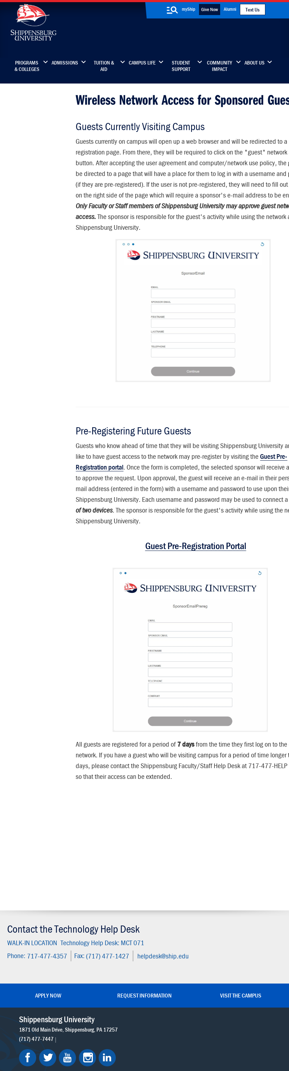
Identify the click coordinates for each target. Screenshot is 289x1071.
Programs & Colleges (26, 66)
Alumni (230, 9)
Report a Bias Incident (111, 1039)
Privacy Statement (85, 1033)
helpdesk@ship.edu (161, 861)
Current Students (180, 984)
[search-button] (172, 10)
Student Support (181, 66)
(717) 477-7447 (37, 952)
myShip (188, 9)
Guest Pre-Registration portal (122, 487)
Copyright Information (155, 1033)
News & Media (120, 954)
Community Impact (219, 66)
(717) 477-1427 (105, 861)
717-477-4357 (45, 861)
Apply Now (48, 900)
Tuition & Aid (104, 66)
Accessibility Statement (232, 959)
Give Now (209, 9)
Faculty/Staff (30, 151)
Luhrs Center (175, 939)
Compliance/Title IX (161, 1039)
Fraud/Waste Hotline (161, 1046)
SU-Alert (170, 969)
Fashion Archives (179, 954)
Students (24, 137)
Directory (113, 924)
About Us (255, 63)
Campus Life (142, 63)
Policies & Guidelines (40, 212)
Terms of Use (118, 1033)
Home (20, 123)
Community (173, 924)
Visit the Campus (240, 900)
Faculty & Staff (235, 924)
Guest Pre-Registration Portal (179, 577)
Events (110, 969)
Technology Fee (32, 198)
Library (111, 939)
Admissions (65, 63)
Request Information (144, 900)
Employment (117, 984)
